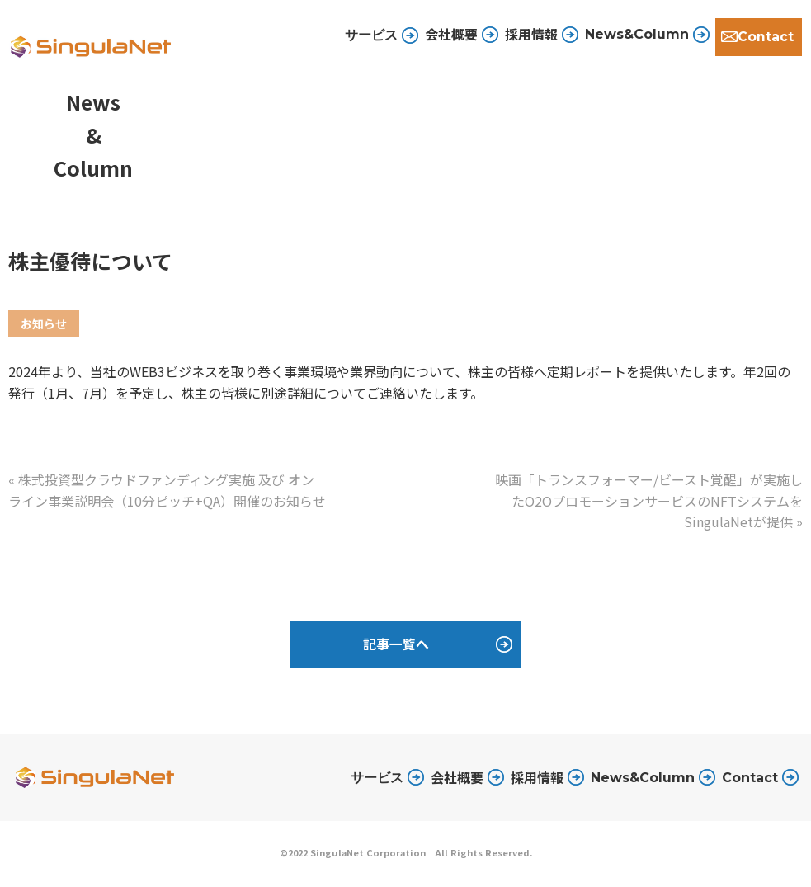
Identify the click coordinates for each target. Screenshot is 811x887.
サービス (377, 779)
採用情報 (529, 36)
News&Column (635, 37)
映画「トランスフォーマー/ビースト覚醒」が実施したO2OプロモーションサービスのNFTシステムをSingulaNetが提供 (649, 500)
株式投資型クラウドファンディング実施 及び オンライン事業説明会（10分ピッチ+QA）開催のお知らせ (167, 490)
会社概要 (449, 36)
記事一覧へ (396, 646)
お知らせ (44, 323)
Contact (765, 37)
